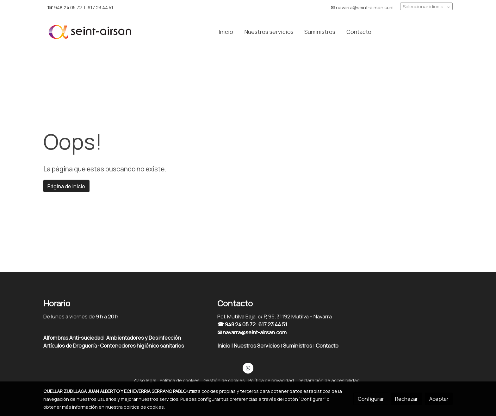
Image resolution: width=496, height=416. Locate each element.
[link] (90, 31)
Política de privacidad (271, 380)
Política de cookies (180, 380)
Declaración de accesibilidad (329, 380)
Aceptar (439, 398)
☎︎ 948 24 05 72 (64, 7)
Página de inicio (66, 186)
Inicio (224, 345)
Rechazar (406, 398)
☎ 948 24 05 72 (236, 324)
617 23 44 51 (100, 7)
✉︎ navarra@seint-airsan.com (362, 7)
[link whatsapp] (248, 367)
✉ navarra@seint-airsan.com (252, 332)
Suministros (298, 345)
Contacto (327, 345)
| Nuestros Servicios (255, 345)
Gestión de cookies (224, 380)
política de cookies (144, 407)
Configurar (371, 398)
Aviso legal (145, 380)
